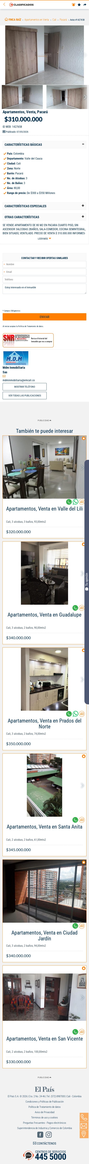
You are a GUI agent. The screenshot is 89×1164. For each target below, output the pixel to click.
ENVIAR (44, 317)
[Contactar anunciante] (82, 503)
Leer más (43, 238)
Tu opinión (86, 582)
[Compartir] (84, 5)
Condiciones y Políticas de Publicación (45, 1101)
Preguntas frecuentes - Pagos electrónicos (44, 1122)
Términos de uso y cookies (44, 1117)
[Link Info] (44, 518)
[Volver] (5, 4)
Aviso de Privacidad (44, 1112)
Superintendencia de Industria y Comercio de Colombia (44, 1128)
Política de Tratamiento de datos (30, 326)
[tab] (44, 144)
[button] (44, 144)
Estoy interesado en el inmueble (44, 289)
